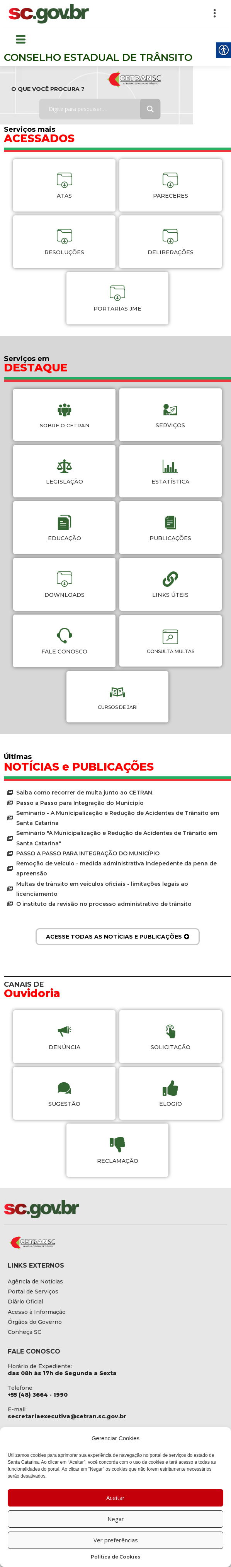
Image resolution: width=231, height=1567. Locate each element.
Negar (115, 1519)
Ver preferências (115, 1540)
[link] (48, 14)
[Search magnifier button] (150, 109)
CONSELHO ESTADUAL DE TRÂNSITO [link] (98, 57)
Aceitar (115, 1497)
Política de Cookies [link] (115, 1557)
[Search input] (95, 109)
